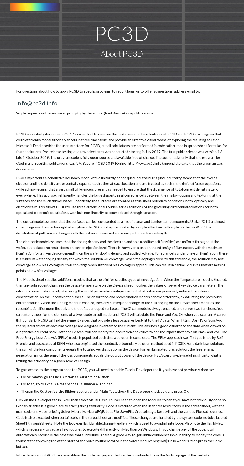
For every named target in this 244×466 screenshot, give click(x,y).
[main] (122, 40)
